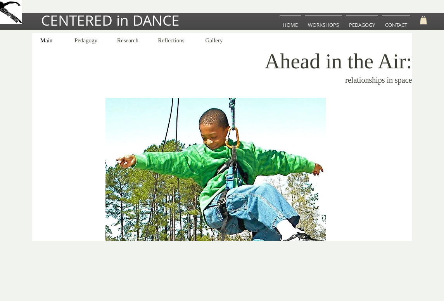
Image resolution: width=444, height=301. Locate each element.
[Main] (46, 41)
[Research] (128, 41)
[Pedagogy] (86, 41)
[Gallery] (214, 41)
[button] (423, 20)
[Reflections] (171, 41)
